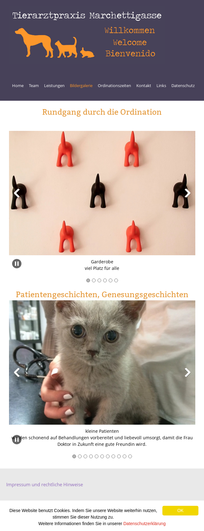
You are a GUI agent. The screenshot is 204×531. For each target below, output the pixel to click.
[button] (16, 193)
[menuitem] (18, 86)
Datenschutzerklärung (144, 523)
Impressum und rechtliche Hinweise (44, 484)
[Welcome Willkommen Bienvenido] (87, 35)
